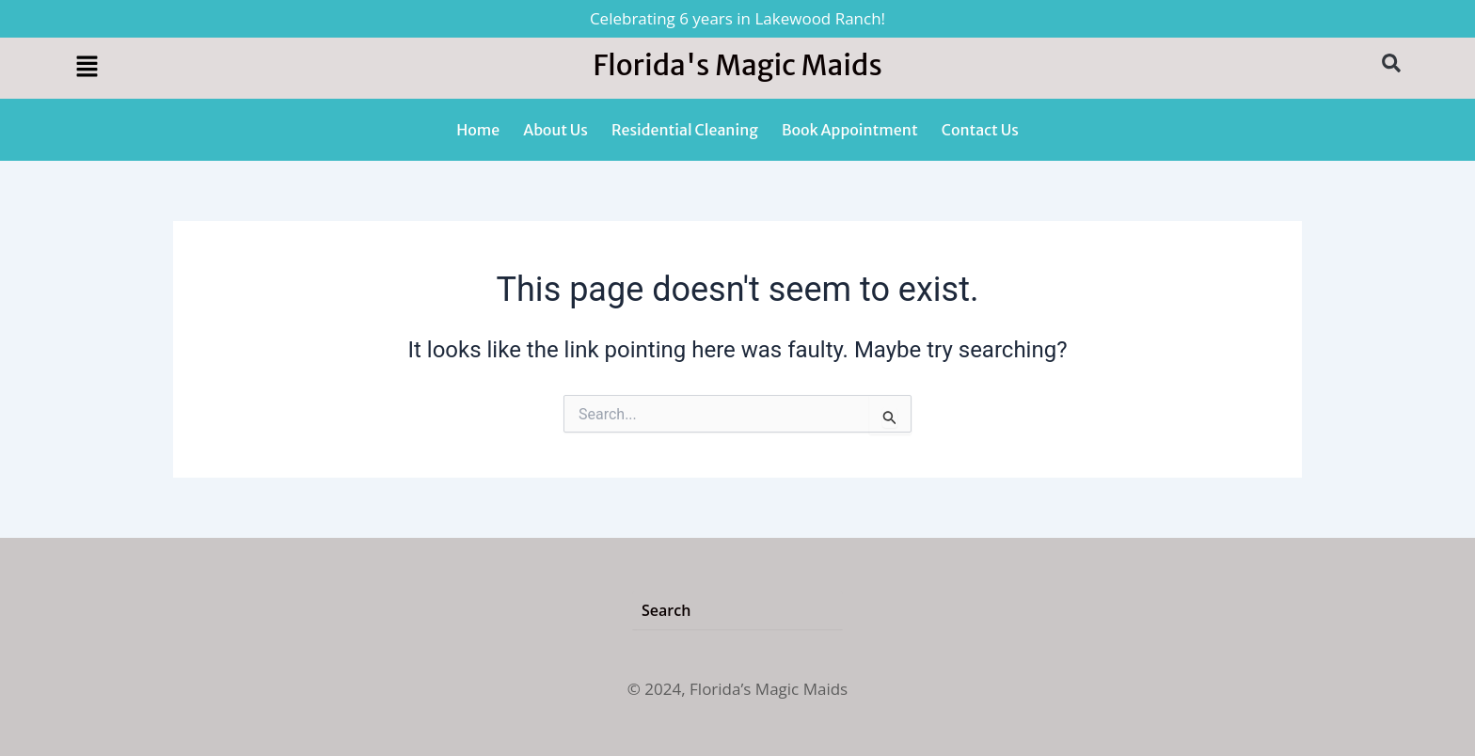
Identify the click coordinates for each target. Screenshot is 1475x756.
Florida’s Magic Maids (769, 689)
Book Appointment (850, 129)
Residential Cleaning (684, 129)
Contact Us (980, 129)
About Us (555, 129)
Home (478, 129)
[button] (229, 67)
